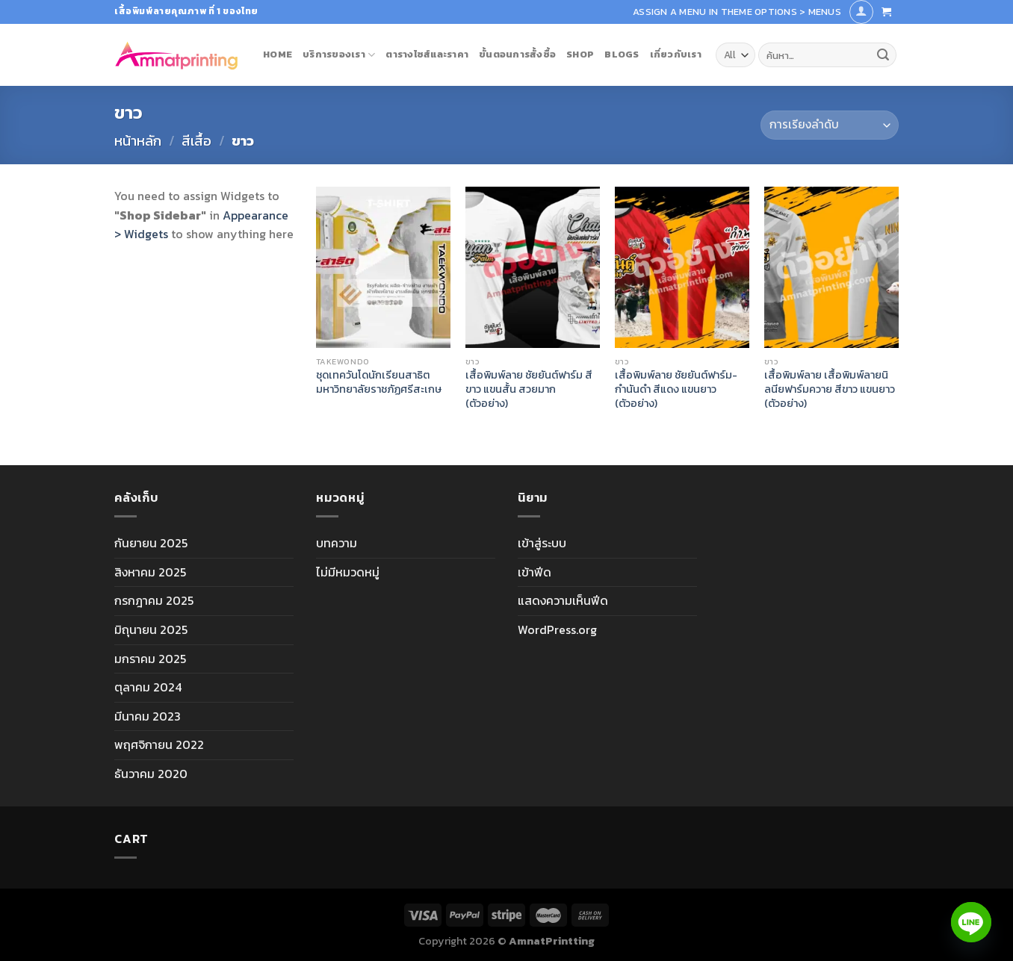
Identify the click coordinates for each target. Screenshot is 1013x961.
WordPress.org (557, 629)
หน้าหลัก (137, 141)
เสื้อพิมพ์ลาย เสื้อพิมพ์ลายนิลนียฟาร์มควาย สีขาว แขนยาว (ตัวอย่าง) (829, 389)
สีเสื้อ (196, 141)
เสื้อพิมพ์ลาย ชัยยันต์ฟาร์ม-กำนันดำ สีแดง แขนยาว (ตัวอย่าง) (676, 389)
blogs (621, 54)
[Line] (971, 922)
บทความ (336, 543)
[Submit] (883, 55)
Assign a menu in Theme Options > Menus (737, 11)
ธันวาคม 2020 (151, 774)
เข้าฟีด (534, 572)
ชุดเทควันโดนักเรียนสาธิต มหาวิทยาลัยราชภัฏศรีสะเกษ (379, 382)
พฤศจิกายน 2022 (159, 744)
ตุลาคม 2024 (148, 687)
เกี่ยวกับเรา (675, 54)
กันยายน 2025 (151, 543)
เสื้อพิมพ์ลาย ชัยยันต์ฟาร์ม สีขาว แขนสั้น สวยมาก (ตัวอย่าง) (528, 389)
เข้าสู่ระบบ (542, 543)
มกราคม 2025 (150, 659)
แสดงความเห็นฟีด (563, 600)
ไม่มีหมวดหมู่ (348, 572)
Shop (580, 54)
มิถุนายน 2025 (151, 629)
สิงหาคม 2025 (150, 572)
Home (277, 54)
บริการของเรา (339, 54)
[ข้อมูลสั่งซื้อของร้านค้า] (829, 125)
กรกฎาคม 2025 (153, 600)
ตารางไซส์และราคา (426, 54)
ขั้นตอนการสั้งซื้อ (517, 54)
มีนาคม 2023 (147, 716)
